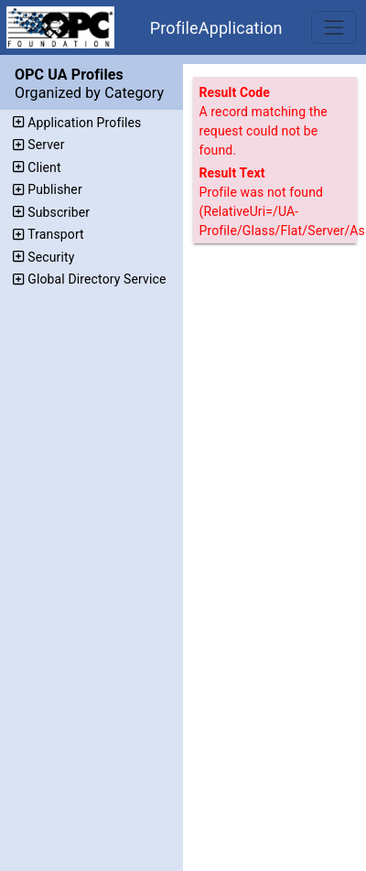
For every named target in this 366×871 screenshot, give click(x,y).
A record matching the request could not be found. (263, 130)
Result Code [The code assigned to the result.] (234, 92)
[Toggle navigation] (333, 27)
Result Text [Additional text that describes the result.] (232, 173)
